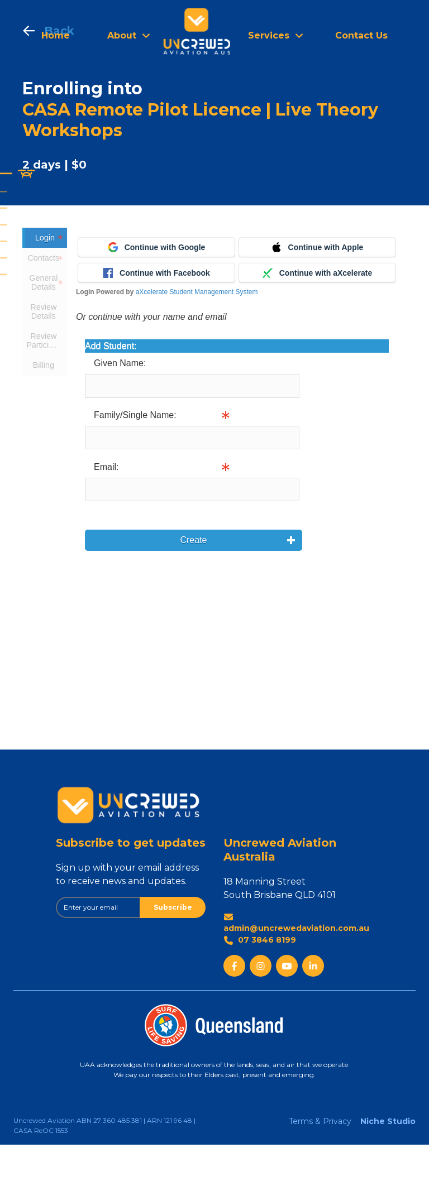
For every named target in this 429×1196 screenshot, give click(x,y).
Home (55, 35)
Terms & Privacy (320, 1173)
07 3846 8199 (259, 991)
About (121, 35)
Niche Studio (388, 1173)
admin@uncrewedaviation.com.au (296, 973)
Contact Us (361, 35)
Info (307, 489)
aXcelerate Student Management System (197, 343)
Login (45, 237)
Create (192, 591)
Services (268, 35)
